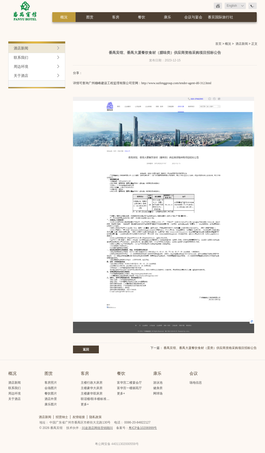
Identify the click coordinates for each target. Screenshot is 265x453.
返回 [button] (86, 349)
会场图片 (51, 388)
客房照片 (51, 382)
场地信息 (195, 382)
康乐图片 (51, 404)
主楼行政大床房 (91, 382)
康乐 (167, 17)
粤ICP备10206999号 (143, 428)
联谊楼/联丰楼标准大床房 (98, 399)
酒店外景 (51, 399)
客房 (115, 17)
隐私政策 (95, 417)
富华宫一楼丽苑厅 (129, 388)
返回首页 (218, 6)
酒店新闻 (241, 44)
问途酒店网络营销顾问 (97, 428)
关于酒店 (21, 76)
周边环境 (21, 66)
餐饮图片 (51, 393)
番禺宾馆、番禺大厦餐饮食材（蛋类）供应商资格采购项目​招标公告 (210, 348)
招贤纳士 (62, 417)
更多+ (85, 404)
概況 (64, 17)
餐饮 (141, 17)
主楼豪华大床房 (91, 388)
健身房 (158, 388)
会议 (193, 373)
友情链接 (78, 417)
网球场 (158, 393)
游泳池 (158, 382)
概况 (12, 373)
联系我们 (21, 57)
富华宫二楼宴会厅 (129, 382)
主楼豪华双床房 (91, 393)
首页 (218, 44)
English (232, 6)
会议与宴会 (193, 17)
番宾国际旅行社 (220, 17)
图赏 (89, 17)
